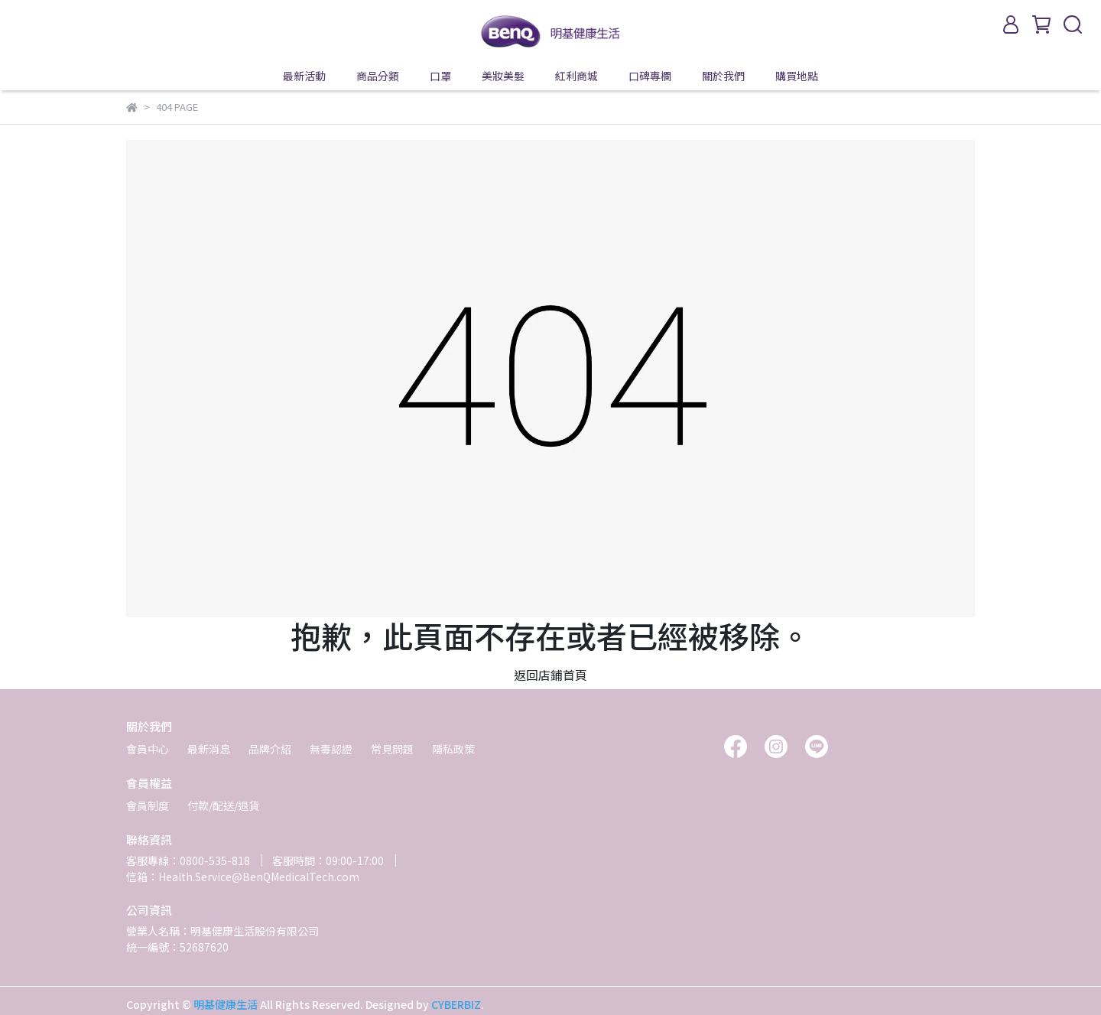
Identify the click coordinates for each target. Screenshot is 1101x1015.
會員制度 (147, 805)
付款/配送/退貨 (223, 805)
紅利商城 (576, 75)
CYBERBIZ (456, 1004)
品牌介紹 (269, 748)
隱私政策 (453, 748)
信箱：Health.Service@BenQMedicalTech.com (242, 876)
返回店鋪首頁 (550, 674)
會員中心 (147, 748)
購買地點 (796, 75)
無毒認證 (331, 748)
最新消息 (208, 748)
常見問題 (392, 748)
